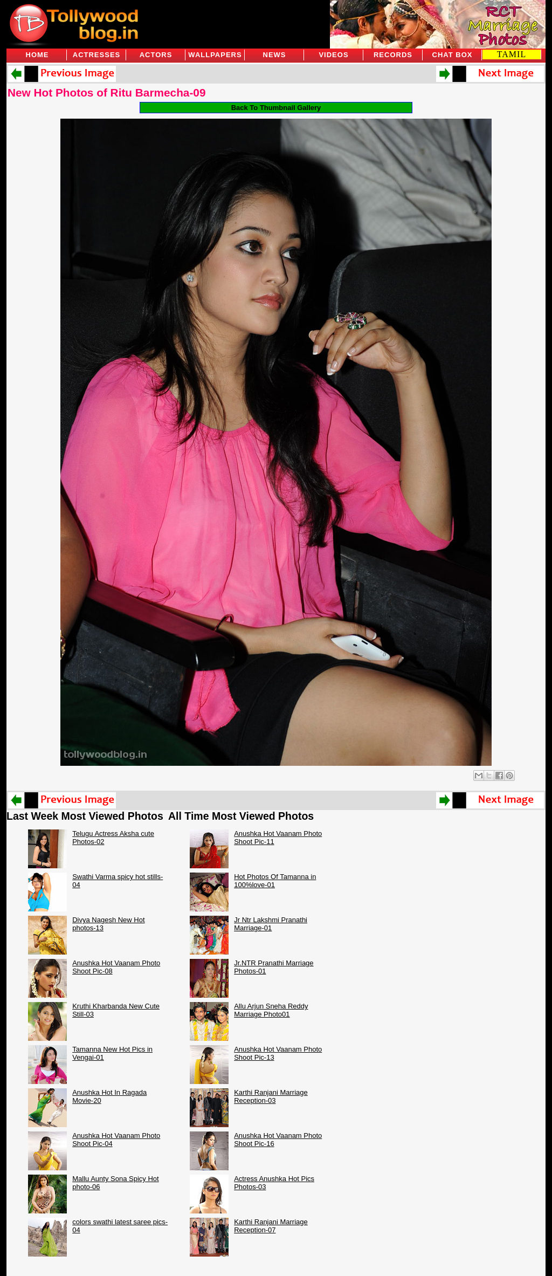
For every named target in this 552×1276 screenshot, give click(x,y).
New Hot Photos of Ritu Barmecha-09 (106, 92)
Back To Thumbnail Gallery (276, 108)
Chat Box (452, 55)
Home (37, 55)
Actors (156, 55)
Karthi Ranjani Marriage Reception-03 (271, 1096)
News (274, 55)
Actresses (96, 55)
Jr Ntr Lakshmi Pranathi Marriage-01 (270, 924)
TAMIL (511, 54)
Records (393, 55)
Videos (333, 55)
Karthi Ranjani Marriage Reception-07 (271, 1226)
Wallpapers (215, 55)
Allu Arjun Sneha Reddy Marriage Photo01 (271, 1010)
